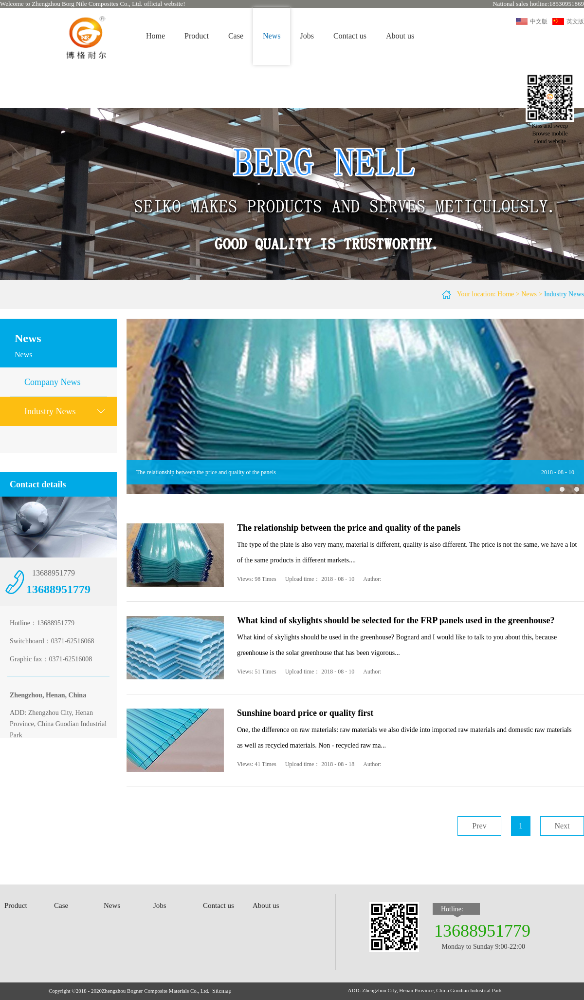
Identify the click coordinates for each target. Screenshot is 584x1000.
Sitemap (221, 990)
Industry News (564, 294)
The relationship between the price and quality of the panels (206, 472)
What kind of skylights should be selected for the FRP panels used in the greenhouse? (395, 620)
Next (561, 826)
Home (155, 36)
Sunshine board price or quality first (305, 713)
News (529, 294)
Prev (479, 826)
